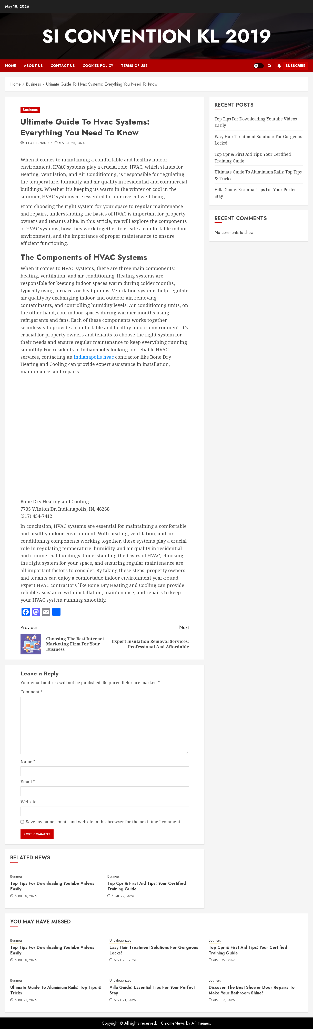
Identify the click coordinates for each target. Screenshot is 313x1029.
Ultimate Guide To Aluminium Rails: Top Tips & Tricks (55, 990)
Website (28, 802)
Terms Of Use (134, 65)
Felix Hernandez (38, 143)
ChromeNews (173, 1023)
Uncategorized (120, 940)
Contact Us (63, 65)
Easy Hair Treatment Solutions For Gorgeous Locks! (153, 950)
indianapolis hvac (94, 357)
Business (30, 109)
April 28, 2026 (125, 960)
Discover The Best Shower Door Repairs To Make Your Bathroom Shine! (252, 990)
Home (10, 65)
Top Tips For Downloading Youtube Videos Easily (52, 886)
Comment (32, 692)
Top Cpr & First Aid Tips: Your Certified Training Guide (146, 886)
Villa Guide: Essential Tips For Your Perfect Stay (152, 990)
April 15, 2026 (224, 1000)
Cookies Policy (98, 65)
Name (28, 761)
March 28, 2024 (72, 143)
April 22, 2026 (123, 896)
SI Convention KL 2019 (156, 36)
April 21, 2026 (26, 1000)
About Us (33, 65)
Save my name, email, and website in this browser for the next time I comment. (103, 822)
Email (28, 782)
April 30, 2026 (26, 896)
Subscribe (290, 66)
